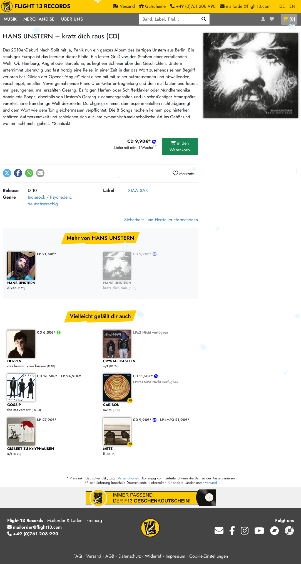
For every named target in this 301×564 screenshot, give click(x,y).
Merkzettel (184, 173)
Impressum (175, 556)
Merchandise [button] (38, 19)
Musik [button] (10, 19)
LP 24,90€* (71, 376)
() (289, 19)
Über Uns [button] (72, 19)
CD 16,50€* (47, 376)
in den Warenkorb (180, 146)
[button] (7, 173)
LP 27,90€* (47, 419)
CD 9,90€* (143, 254)
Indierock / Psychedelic (50, 197)
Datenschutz (129, 556)
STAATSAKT (139, 190)
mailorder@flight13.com (34, 527)
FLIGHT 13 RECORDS (37, 6)
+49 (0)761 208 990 (32, 534)
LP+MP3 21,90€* (175, 419)
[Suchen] (204, 19)
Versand (211, 482)
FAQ (77, 556)
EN (292, 6)
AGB (109, 556)
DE (282, 6)
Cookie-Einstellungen (208, 556)
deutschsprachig (43, 204)
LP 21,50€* (46, 254)
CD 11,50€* (143, 376)
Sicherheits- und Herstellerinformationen (161, 219)
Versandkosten (128, 478)
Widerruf (153, 556)
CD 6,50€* (47, 332)
